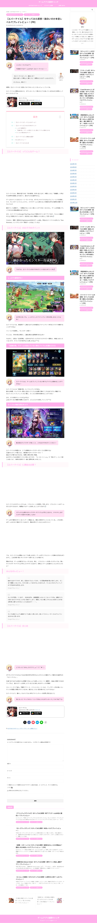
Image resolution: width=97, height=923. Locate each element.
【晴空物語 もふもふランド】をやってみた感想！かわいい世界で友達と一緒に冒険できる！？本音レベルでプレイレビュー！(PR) (87, 109)
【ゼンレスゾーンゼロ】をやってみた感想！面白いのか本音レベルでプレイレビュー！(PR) (87, 54)
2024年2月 (73, 164)
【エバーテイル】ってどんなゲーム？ (25, 122)
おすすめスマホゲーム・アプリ (35, 6)
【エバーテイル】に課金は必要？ (24, 136)
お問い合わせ (62, 5)
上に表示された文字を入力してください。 (18, 790)
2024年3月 (73, 161)
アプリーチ (37, 100)
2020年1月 (73, 183)
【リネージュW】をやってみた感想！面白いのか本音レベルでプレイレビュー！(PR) (87, 71)
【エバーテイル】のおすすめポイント (25, 125)
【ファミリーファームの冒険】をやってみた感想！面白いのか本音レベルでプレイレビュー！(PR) (87, 128)
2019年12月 (73, 187)
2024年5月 (73, 154)
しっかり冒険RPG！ (21, 128)
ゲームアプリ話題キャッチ (48, 2)
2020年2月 (73, 180)
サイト (9, 777)
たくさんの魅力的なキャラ (23, 132)
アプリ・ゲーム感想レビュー (30, 728)
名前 (9, 763)
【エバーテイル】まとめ (22, 143)
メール (9, 770)
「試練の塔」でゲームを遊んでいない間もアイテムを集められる (33, 130)
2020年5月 (73, 170)
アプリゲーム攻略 (48, 5)
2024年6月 (73, 151)
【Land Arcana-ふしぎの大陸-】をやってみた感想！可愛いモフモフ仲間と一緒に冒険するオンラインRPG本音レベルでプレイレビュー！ (87, 89)
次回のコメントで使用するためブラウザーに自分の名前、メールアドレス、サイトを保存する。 (33, 784)
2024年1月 (73, 167)
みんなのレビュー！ (20, 140)
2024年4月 (73, 158)
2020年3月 (73, 177)
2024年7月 (73, 148)
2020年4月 (73, 174)
